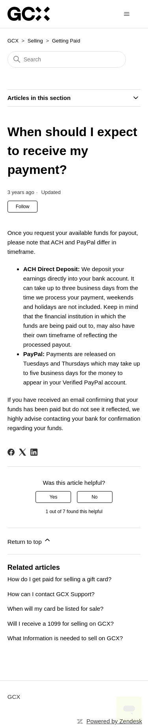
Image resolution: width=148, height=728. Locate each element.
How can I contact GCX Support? (51, 594)
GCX (13, 41)
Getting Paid (66, 41)
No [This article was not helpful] (94, 497)
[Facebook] (11, 452)
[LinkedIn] (33, 452)
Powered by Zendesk (114, 721)
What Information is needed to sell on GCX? (65, 638)
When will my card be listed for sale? (55, 608)
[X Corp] (22, 452)
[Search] (67, 59)
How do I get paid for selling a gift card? (59, 579)
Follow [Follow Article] (23, 206)
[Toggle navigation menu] (126, 14)
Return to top (29, 540)
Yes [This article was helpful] (54, 497)
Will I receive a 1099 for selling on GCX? (60, 623)
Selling (35, 41)
